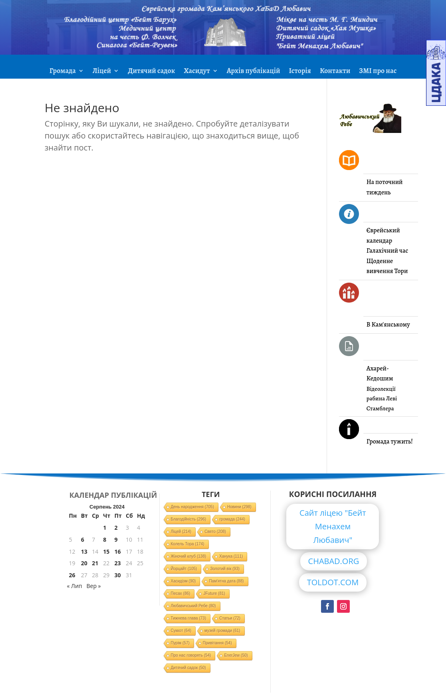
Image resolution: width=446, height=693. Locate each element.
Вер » (93, 586)
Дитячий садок (151, 71)
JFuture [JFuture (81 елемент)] (214, 593)
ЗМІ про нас (377, 71)
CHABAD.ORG (333, 561)
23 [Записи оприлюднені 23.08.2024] (118, 563)
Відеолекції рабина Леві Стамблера (382, 398)
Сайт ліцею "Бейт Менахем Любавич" (332, 526)
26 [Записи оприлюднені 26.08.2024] (72, 575)
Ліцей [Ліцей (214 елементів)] (181, 531)
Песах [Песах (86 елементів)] (180, 593)
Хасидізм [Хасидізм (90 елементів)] (183, 581)
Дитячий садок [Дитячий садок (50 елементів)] (188, 667)
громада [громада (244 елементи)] (232, 519)
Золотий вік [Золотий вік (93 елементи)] (225, 568)
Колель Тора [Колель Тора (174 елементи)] (187, 544)
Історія (300, 71)
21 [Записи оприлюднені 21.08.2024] (95, 563)
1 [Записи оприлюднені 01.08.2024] (104, 527)
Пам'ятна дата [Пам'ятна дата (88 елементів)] (226, 581)
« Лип (74, 586)
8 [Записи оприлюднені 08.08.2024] (104, 539)
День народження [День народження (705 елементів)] (192, 507)
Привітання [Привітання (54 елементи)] (217, 643)
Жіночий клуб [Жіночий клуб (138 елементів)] (188, 556)
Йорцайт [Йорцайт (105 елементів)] (184, 568)
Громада (63, 71)
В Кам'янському (388, 324)
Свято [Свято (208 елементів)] (215, 531)
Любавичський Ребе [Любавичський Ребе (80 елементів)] (193, 606)
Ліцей (102, 71)
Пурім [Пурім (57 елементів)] (180, 643)
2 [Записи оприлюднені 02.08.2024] (116, 527)
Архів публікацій (253, 71)
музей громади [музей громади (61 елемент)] (222, 630)
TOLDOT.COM (333, 582)
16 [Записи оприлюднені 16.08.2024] (118, 551)
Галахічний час (387, 250)
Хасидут (197, 71)
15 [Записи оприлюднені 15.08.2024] (106, 551)
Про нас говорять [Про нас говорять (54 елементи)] (191, 655)
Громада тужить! (390, 441)
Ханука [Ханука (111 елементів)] (231, 556)
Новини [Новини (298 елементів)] (239, 507)
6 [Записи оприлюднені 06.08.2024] (82, 539)
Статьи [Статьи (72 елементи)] (229, 618)
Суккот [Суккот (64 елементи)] (181, 630)
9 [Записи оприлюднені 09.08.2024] (116, 539)
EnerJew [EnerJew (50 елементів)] (236, 655)
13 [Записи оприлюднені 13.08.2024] (84, 551)
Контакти (335, 71)
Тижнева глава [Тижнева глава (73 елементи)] (188, 618)
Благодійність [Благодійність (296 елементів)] (188, 519)
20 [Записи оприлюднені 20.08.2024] (84, 563)
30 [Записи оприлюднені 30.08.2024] (118, 575)
